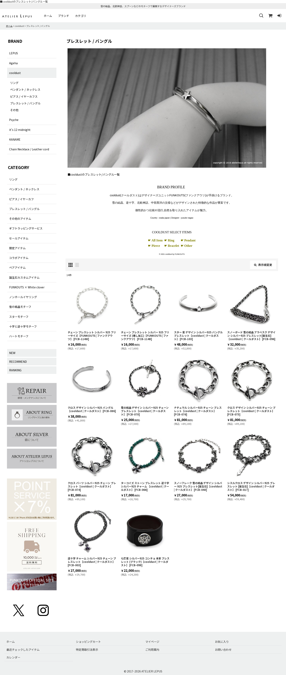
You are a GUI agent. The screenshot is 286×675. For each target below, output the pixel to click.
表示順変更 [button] (263, 265)
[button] (261, 15)
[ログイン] (279, 15)
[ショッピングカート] (270, 15)
